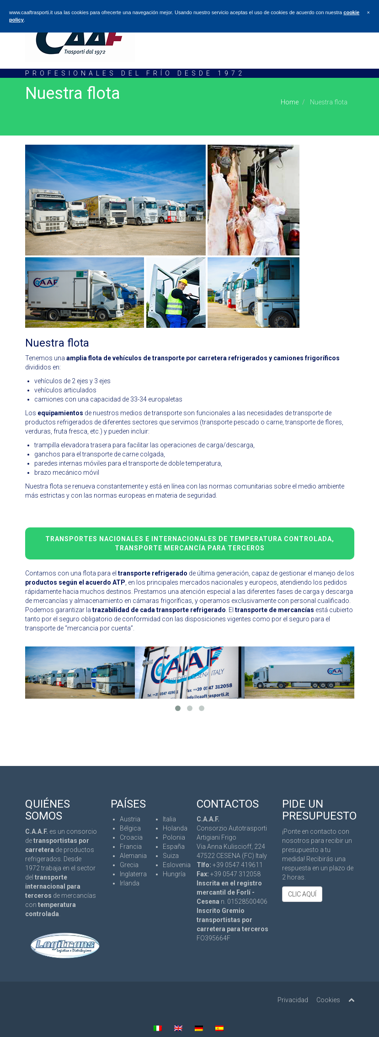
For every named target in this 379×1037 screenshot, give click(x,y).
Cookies (328, 1000)
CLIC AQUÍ (302, 894)
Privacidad (293, 1000)
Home (290, 102)
